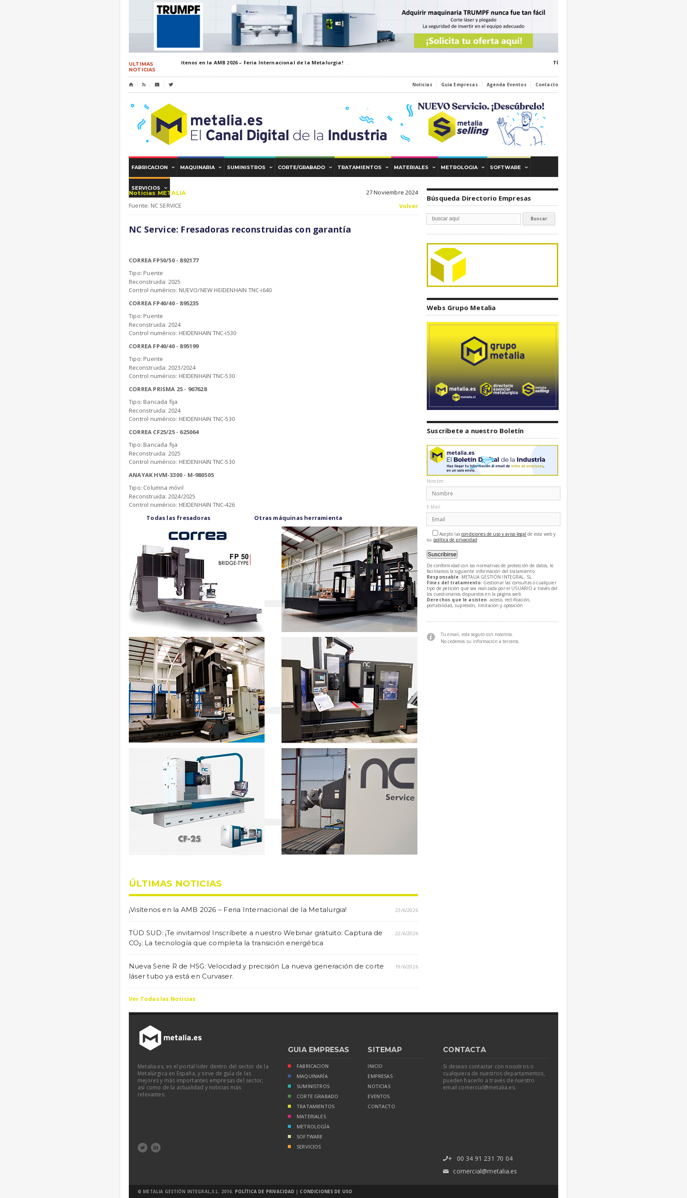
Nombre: (436, 481)
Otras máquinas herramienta (298, 518)
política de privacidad (455, 540)
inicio (375, 1066)
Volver (408, 206)
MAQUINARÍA (308, 1077)
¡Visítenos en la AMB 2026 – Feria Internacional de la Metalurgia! (258, 62)
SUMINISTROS (308, 1087)
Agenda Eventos (507, 84)
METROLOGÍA (308, 1127)
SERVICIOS (304, 1147)
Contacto (546, 84)
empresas (380, 1076)
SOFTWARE (305, 1137)
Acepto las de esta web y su (491, 536)
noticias (379, 1086)
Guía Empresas (459, 84)
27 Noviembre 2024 (392, 192)
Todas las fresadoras (178, 518)
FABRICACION (308, 1067)
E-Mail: (434, 507)
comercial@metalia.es (480, 1171)
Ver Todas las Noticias (162, 999)
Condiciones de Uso (326, 1191)
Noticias (422, 84)
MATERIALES (307, 1117)
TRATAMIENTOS (311, 1107)
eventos (379, 1096)
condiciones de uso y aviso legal (493, 534)
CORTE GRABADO (313, 1097)
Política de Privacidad (264, 1191)
